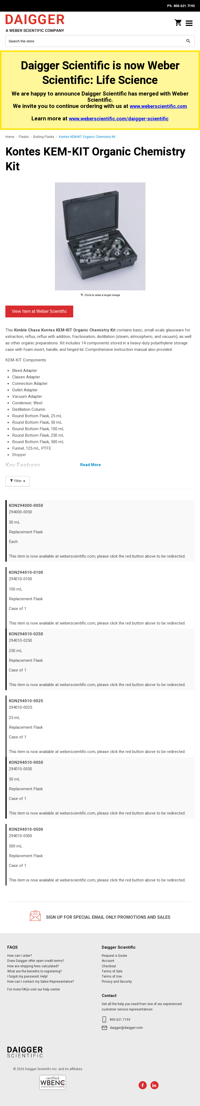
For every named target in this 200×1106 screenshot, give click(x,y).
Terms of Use (112, 976)
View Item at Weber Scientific (39, 311)
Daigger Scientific (40, 23)
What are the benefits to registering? (34, 971)
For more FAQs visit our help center (33, 989)
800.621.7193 (120, 1019)
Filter (17, 481)
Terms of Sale (112, 971)
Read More (90, 465)
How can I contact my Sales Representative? (40, 981)
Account (108, 960)
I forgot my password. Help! (27, 976)
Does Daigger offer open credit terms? (35, 960)
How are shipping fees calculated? (33, 966)
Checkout (109, 966)
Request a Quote (114, 955)
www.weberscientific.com (158, 106)
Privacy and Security (117, 981)
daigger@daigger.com (126, 1027)
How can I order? (19, 955)
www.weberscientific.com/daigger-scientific (119, 119)
